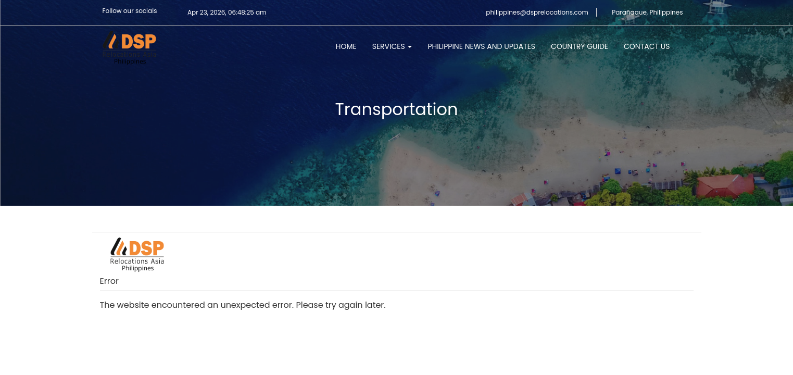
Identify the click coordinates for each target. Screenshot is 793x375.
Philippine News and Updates (481, 46)
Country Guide (579, 46)
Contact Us (647, 46)
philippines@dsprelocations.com (537, 12)
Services (392, 46)
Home (346, 46)
